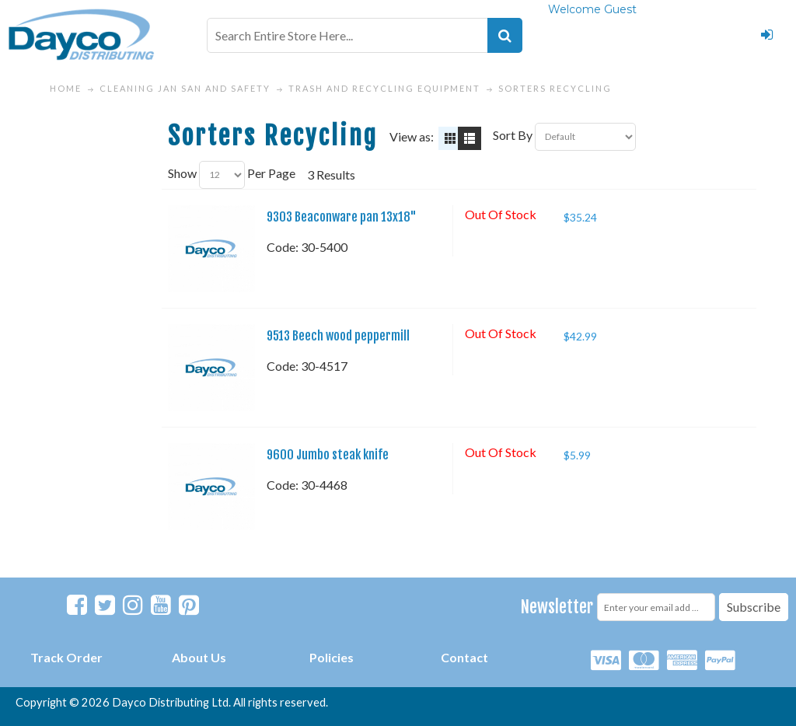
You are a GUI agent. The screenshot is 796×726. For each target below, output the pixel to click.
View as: (411, 136)
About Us (199, 657)
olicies (335, 657)
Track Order (66, 657)
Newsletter (557, 606)
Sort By (512, 134)
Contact (464, 657)
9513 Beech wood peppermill (338, 336)
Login (766, 35)
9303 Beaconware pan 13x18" (342, 217)
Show (182, 173)
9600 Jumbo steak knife (328, 454)
